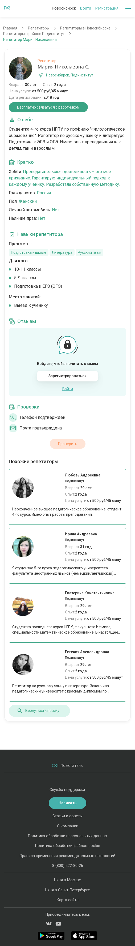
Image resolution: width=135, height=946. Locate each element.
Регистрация (106, 8)
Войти (85, 8)
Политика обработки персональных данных (67, 836)
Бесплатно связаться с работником (48, 107)
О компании (67, 826)
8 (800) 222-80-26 (67, 865)
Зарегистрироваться (67, 376)
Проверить (67, 444)
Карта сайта (68, 900)
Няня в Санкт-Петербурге (67, 890)
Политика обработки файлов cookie (67, 846)
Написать (67, 803)
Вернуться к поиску (38, 711)
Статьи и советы (67, 816)
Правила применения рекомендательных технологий (67, 856)
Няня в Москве (67, 880)
